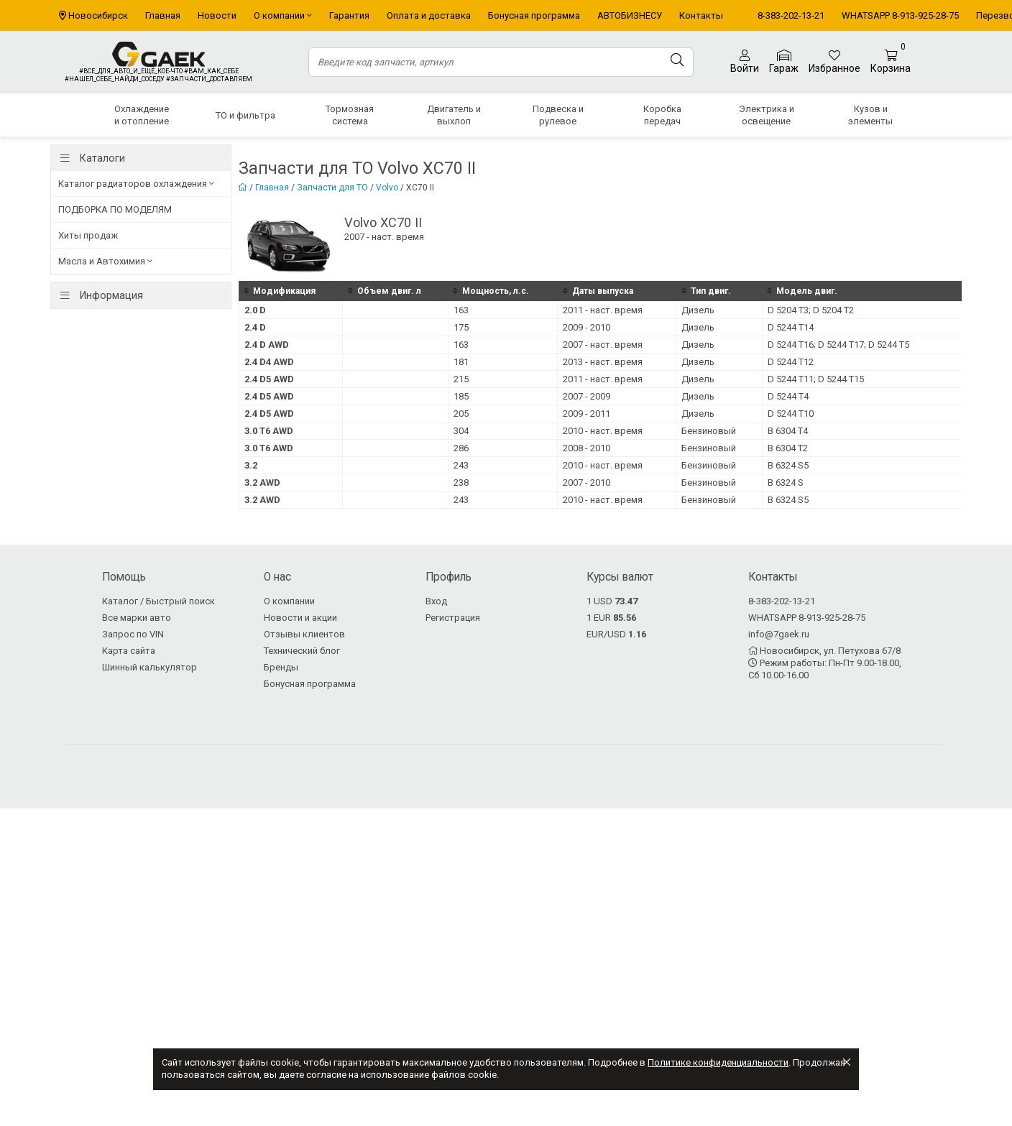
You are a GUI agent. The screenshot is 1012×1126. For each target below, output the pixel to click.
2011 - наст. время (603, 310)
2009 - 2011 (586, 413)
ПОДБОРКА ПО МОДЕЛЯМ (115, 209)
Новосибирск (98, 15)
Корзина (890, 62)
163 (461, 310)
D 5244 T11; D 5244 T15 (816, 379)
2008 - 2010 (586, 448)
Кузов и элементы (870, 114)
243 (461, 465)
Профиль (449, 577)
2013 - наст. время (603, 361)
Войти (744, 62)
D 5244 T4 (788, 396)
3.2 (250, 465)
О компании (283, 15)
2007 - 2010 (586, 482)
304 (461, 430)
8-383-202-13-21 (791, 15)
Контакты (701, 15)
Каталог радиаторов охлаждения (136, 183)
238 (461, 482)
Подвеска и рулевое (558, 114)
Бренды (281, 667)
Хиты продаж (88, 235)
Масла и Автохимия (105, 261)
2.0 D (255, 310)
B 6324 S (786, 482)
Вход (436, 601)
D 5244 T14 (791, 327)
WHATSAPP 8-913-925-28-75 (900, 15)
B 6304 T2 (788, 448)
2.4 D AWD (266, 344)
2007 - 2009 (586, 396)
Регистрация (453, 617)
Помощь (124, 577)
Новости (217, 15)
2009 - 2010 (586, 327)
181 (461, 361)
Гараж (784, 62)
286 (461, 448)
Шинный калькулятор (149, 667)
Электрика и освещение (766, 114)
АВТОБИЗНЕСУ (629, 15)
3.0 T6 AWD (268, 430)
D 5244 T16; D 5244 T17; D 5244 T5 (838, 344)
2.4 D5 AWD (269, 379)
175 (461, 327)
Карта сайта (128, 650)
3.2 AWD (262, 482)
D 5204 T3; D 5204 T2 (811, 310)
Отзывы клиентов (304, 634)
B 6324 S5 (788, 465)
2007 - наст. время (603, 344)
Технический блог (302, 650)
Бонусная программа (534, 15)
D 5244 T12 (791, 361)
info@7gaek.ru (778, 634)
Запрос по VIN (133, 634)
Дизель (697, 310)
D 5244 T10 (791, 413)
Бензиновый (708, 430)
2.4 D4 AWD (269, 361)
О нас (277, 577)
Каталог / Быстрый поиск (158, 601)
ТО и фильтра (245, 115)
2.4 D (255, 327)
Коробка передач (662, 114)
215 (461, 379)
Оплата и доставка (429, 15)
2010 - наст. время (603, 430)
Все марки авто (136, 617)
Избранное (834, 62)
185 (461, 396)
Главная (162, 15)
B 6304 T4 (788, 430)
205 (461, 413)
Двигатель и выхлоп (454, 114)
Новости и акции (300, 617)
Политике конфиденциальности (718, 1062)
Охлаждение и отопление (141, 114)
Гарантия (349, 15)
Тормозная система (350, 114)
